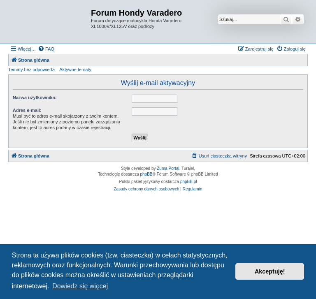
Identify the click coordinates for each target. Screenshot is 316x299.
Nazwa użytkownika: (34, 97)
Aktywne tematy (75, 69)
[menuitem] (46, 49)
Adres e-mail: (27, 110)
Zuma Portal (168, 168)
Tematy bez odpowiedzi (31, 69)
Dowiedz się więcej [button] (80, 286)
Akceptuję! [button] (270, 271)
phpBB (146, 174)
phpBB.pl (188, 181)
